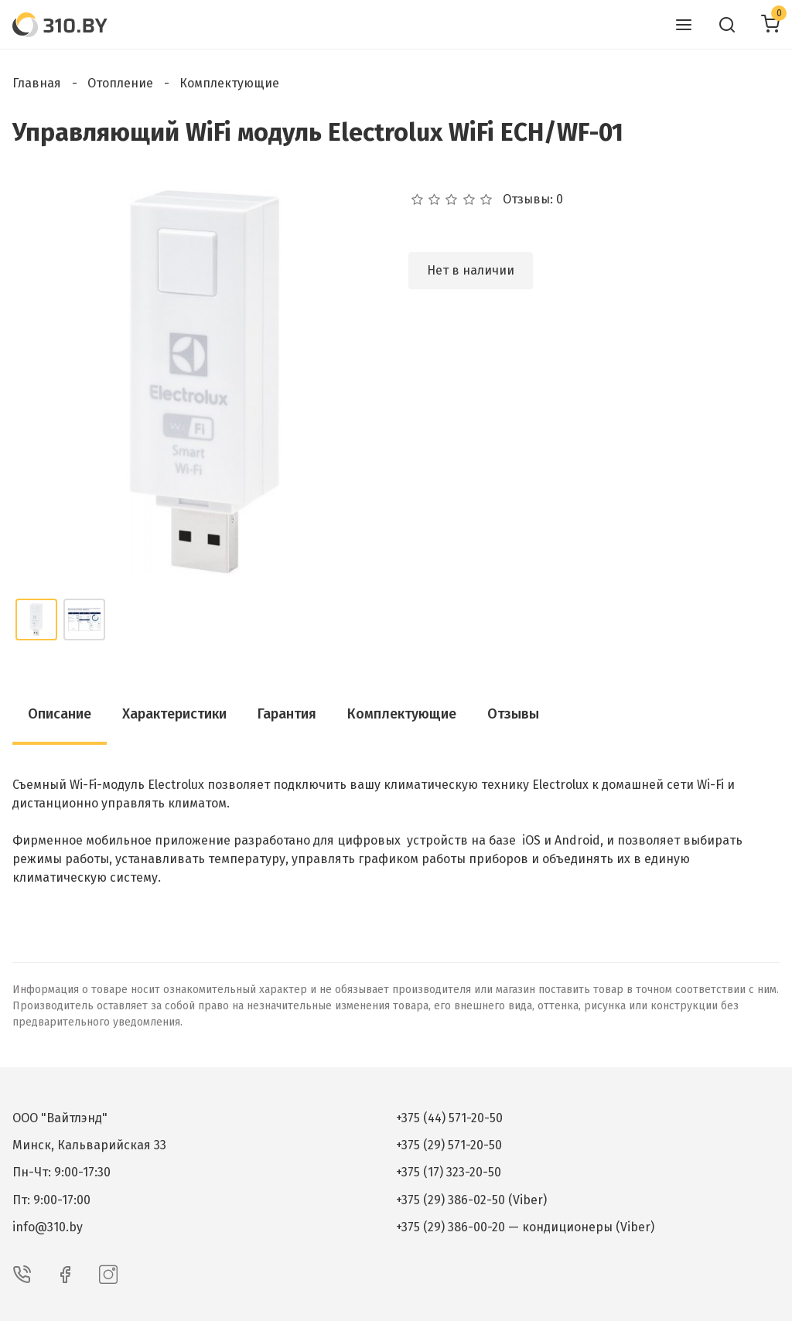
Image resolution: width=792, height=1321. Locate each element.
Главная (36, 83)
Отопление (120, 83)
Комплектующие (229, 83)
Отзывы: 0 (533, 199)
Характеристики (174, 713)
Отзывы (513, 713)
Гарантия (287, 713)
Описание (59, 713)
